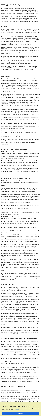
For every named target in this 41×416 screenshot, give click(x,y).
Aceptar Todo (20, 413)
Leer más (17, 409)
